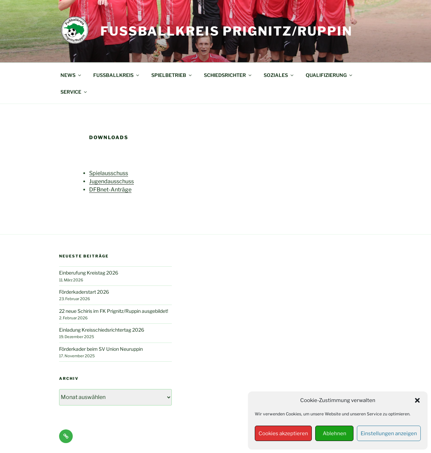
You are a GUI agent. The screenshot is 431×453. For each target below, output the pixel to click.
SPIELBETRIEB (172, 75)
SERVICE (74, 92)
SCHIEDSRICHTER (228, 75)
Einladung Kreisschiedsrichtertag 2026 (101, 330)
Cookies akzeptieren (283, 433)
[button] (417, 400)
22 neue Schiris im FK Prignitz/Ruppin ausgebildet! (113, 311)
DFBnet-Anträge (110, 189)
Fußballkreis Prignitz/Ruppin (226, 31)
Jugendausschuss (111, 181)
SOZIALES (279, 75)
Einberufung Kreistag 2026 (88, 273)
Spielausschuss (108, 173)
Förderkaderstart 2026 (84, 292)
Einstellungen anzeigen (389, 433)
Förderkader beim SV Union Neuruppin (101, 349)
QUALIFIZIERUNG (329, 75)
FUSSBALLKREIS (116, 75)
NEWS (71, 75)
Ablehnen (334, 433)
